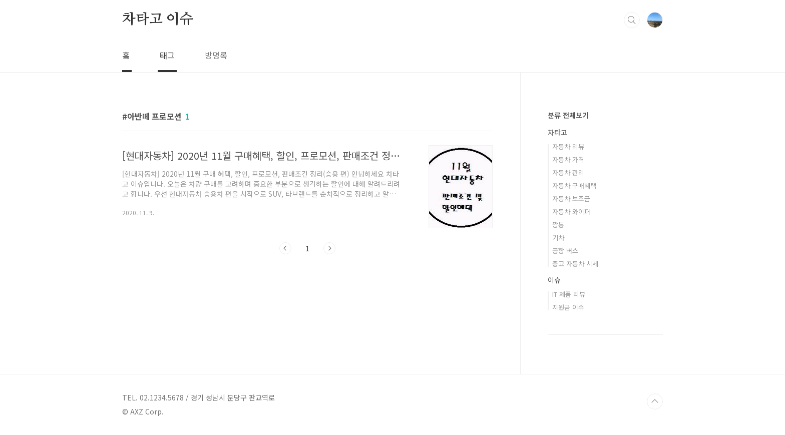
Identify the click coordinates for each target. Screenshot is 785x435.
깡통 (558, 224)
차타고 (557, 132)
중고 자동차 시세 (575, 263)
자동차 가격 (568, 159)
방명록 (216, 55)
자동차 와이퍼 (571, 211)
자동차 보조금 (571, 198)
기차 (558, 237)
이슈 (554, 280)
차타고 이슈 (157, 20)
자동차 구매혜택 (574, 185)
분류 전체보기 (568, 115)
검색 (631, 20)
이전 (285, 248)
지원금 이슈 (568, 307)
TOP (655, 401)
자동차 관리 (568, 172)
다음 (329, 248)
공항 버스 (565, 250)
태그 (167, 55)
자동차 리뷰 (568, 146)
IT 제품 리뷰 (568, 294)
